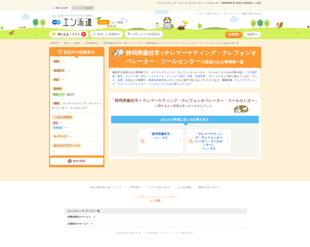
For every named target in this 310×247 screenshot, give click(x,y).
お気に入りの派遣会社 (146, 34)
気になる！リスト (72, 34)
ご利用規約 (134, 187)
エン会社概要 (184, 187)
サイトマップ (230, 14)
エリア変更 (117, 22)
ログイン (252, 34)
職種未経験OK (157, 80)
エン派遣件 (59, 8)
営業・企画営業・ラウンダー (204, 76)
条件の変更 (79, 161)
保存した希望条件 (108, 34)
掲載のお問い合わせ (251, 14)
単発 (127, 80)
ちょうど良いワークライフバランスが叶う (72, 15)
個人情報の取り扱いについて (106, 187)
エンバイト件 (83, 8)
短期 (120, 80)
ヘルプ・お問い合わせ (208, 14)
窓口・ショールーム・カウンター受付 (163, 76)
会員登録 (233, 34)
